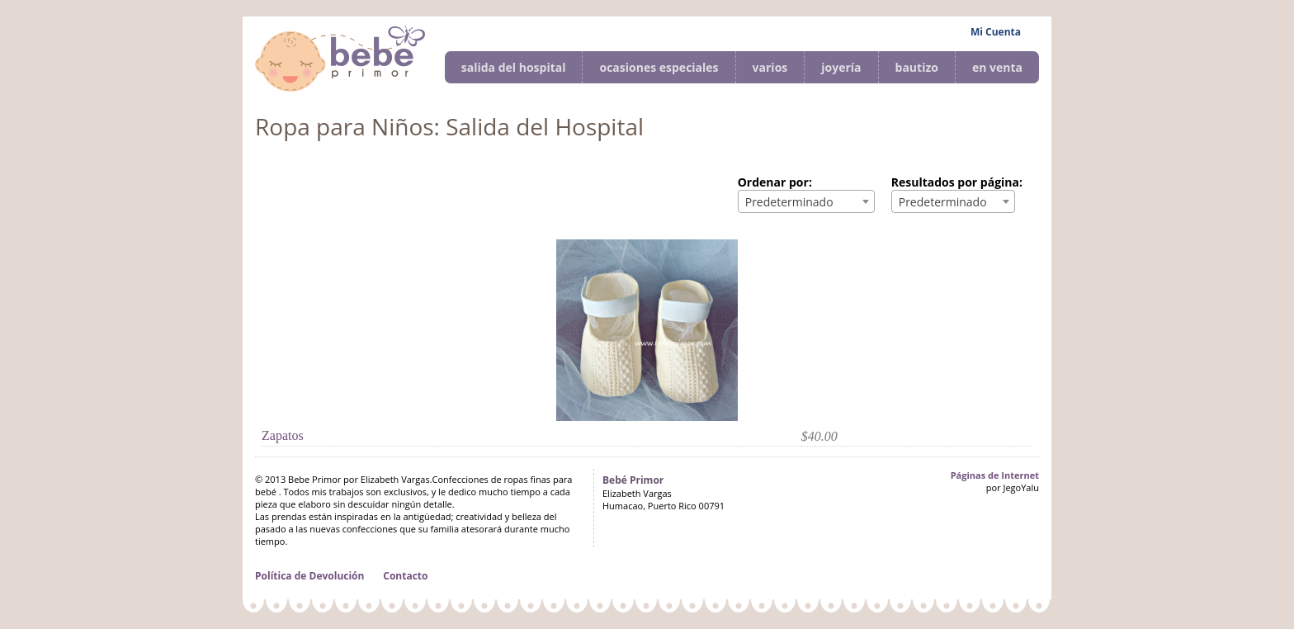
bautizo (916, 67)
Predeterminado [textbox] (789, 202)
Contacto (405, 576)
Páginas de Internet (995, 475)
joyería (841, 67)
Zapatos (283, 435)
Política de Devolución (309, 576)
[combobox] (806, 201)
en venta (997, 67)
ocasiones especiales (658, 67)
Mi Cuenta (995, 32)
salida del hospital (513, 67)
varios (770, 67)
